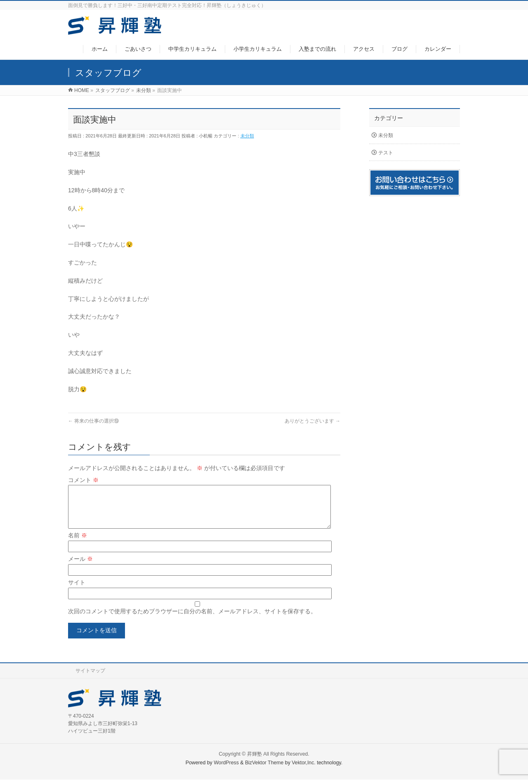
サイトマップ (90, 671)
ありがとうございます (312, 421)
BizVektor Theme (264, 763)
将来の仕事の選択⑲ (93, 421)
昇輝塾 (254, 754)
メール (80, 568)
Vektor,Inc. (304, 763)
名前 (77, 545)
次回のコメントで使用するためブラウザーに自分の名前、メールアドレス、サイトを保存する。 (192, 621)
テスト (385, 153)
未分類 (247, 135)
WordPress (226, 763)
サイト (76, 592)
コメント (83, 480)
